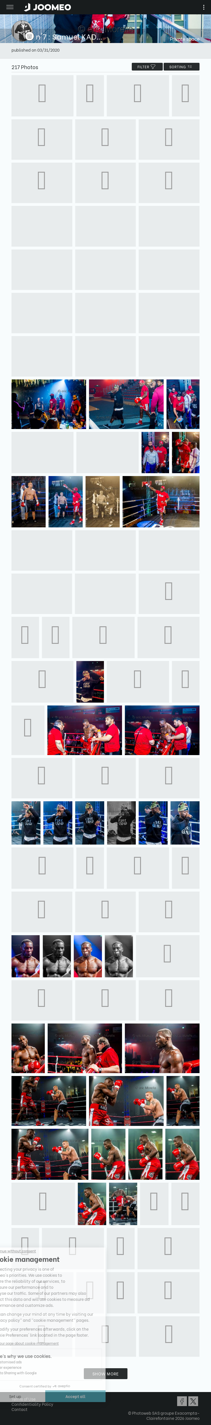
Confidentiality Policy (32, 1404)
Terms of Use (23, 1399)
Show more (105, 1374)
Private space (185, 38)
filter (147, 66)
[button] (15, 1395)
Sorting (181, 66)
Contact (19, 1409)
